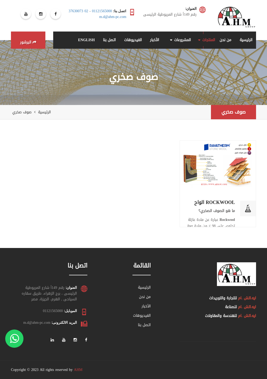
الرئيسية (246, 40)
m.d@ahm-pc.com (112, 16)
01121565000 (102, 11)
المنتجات (208, 40)
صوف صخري (233, 112)
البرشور (28, 42)
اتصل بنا (109, 40)
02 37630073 (78, 11)
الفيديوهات (133, 40)
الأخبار (154, 40)
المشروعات (182, 40)
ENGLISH (86, 40)
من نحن (225, 40)
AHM (78, 369)
